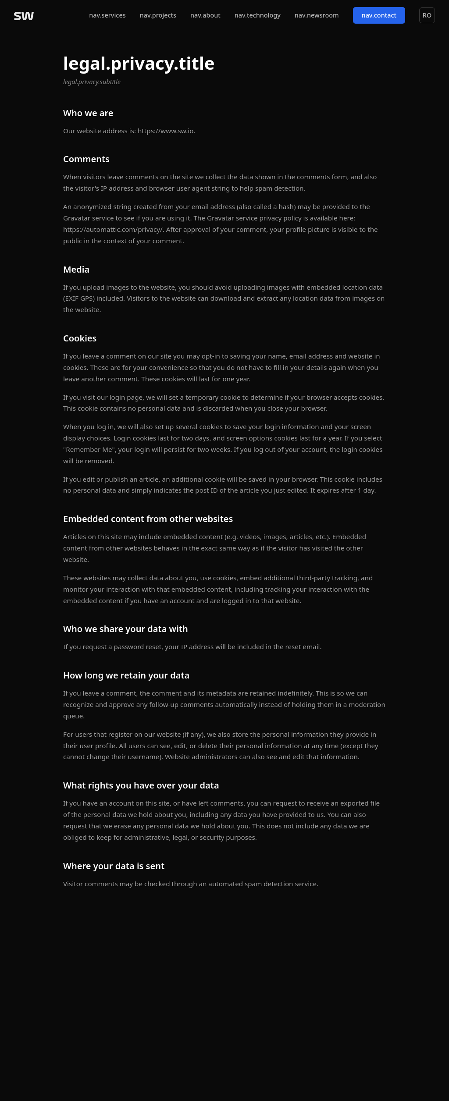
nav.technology (258, 15)
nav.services (107, 15)
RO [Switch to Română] (427, 15)
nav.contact (379, 15)
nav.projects (158, 15)
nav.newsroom (317, 15)
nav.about (205, 15)
